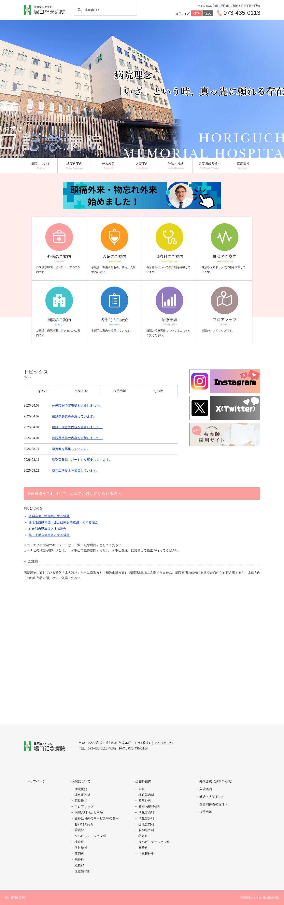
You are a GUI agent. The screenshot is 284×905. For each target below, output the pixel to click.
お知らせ (81, 391)
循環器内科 (146, 824)
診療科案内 (143, 781)
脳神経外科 (146, 830)
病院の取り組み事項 (89, 812)
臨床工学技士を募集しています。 (75, 470)
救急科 (143, 836)
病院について (81, 781)
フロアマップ (84, 806)
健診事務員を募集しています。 (74, 416)
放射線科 (81, 847)
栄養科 (79, 859)
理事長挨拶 (82, 795)
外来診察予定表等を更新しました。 (77, 405)
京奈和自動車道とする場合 (47, 528)
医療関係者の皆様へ (213, 804)
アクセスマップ (162, 743)
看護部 (79, 830)
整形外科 (144, 800)
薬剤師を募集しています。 (71, 449)
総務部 (79, 865)
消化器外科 (146, 818)
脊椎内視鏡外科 (149, 806)
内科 (141, 789)
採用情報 (119, 391)
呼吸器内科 (146, 795)
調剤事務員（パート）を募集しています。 (82, 459)
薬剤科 (79, 853)
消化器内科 (146, 812)
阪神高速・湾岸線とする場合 (49, 516)
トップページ (36, 781)
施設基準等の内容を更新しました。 (77, 438)
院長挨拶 (81, 800)
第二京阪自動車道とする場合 (49, 535)
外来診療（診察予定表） (216, 781)
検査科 (79, 842)
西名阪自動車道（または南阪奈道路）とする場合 (63, 522)
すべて (43, 391)
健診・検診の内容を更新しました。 (77, 427)
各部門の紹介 (84, 824)
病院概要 (81, 789)
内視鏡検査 (146, 853)
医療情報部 (82, 871)
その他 (158, 391)
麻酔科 (143, 847)
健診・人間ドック (212, 796)
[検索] (105, 9)
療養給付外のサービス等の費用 (97, 818)
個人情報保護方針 (16, 897)
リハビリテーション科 (90, 836)
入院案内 (205, 789)
